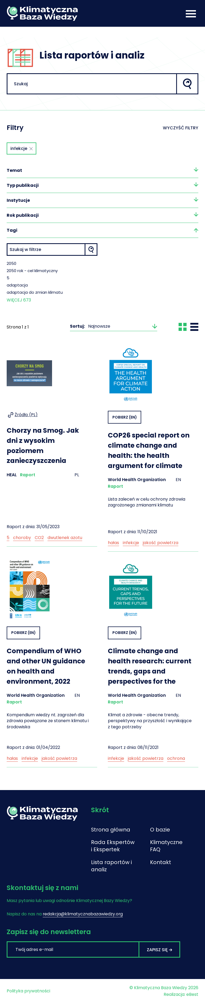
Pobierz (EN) (124, 418)
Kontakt (160, 865)
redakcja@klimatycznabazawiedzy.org (83, 917)
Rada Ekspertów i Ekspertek (113, 848)
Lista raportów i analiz (111, 868)
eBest (192, 997)
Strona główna (111, 831)
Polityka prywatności (28, 994)
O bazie (160, 831)
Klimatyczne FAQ (164, 848)
